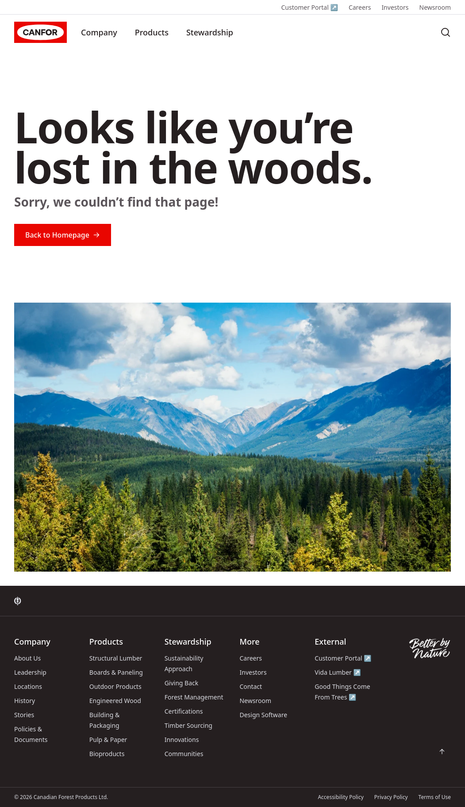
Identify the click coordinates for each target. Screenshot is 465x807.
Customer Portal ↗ (309, 7)
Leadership (30, 672)
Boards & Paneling (116, 672)
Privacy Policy (391, 797)
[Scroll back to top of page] (442, 752)
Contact (250, 686)
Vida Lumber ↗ (338, 672)
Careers (360, 7)
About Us (27, 658)
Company (99, 32)
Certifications (184, 711)
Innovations (182, 739)
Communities (184, 753)
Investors (394, 7)
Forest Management (194, 697)
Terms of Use (435, 797)
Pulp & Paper (108, 739)
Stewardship (209, 32)
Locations (28, 686)
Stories (24, 715)
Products (152, 32)
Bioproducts (107, 753)
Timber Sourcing (188, 725)
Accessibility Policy (340, 797)
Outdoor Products (115, 686)
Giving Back (182, 683)
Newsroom (435, 7)
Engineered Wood (115, 700)
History (24, 700)
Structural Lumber (115, 658)
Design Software (263, 715)
